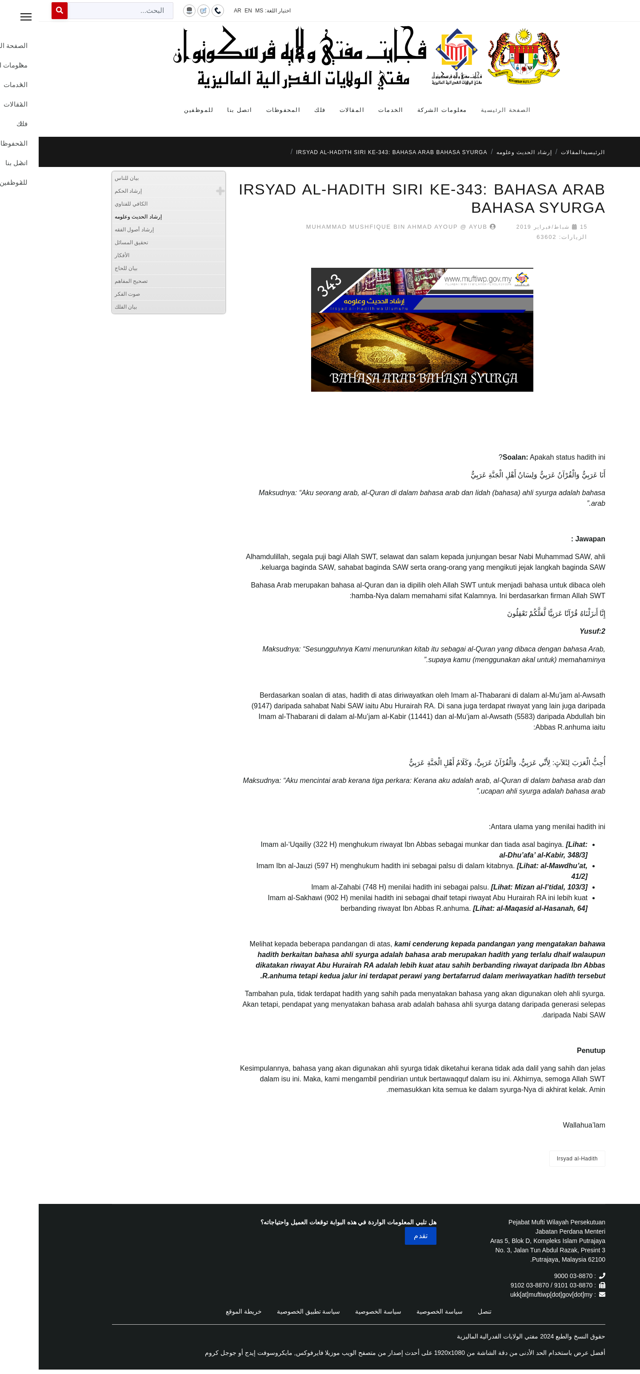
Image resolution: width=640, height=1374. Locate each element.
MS (220, 11)
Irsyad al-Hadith (538, 1159)
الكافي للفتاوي (92, 204)
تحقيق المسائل (92, 242)
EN (209, 11)
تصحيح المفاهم (92, 281)
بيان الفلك (87, 307)
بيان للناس (88, 178)
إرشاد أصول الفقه (95, 229)
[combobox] (82, 10)
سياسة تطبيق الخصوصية (270, 1311)
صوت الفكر (88, 294)
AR (199, 11)
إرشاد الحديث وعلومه (99, 217)
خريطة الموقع (205, 1311)
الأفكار (83, 255)
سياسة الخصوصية (401, 1311)
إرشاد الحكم (89, 191)
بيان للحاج (87, 268)
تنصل (446, 1311)
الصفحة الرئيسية (467, 110)
